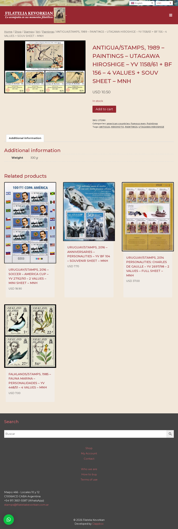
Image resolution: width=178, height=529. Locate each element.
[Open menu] (170, 15)
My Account (89, 453)
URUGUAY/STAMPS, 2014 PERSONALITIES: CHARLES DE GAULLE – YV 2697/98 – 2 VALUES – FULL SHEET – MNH (147, 266)
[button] (8, 519)
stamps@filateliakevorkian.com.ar (26, 504)
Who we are (89, 469)
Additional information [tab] (25, 138)
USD (159, 3)
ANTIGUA (104, 127)
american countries (118, 123)
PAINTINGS (131, 127)
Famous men (138, 123)
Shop (89, 448)
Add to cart (104, 109)
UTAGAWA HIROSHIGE (151, 127)
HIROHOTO (117, 127)
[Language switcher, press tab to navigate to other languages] (142, 3)
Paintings (152, 123)
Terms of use (89, 479)
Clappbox (97, 523)
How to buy (89, 474)
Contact (89, 458)
